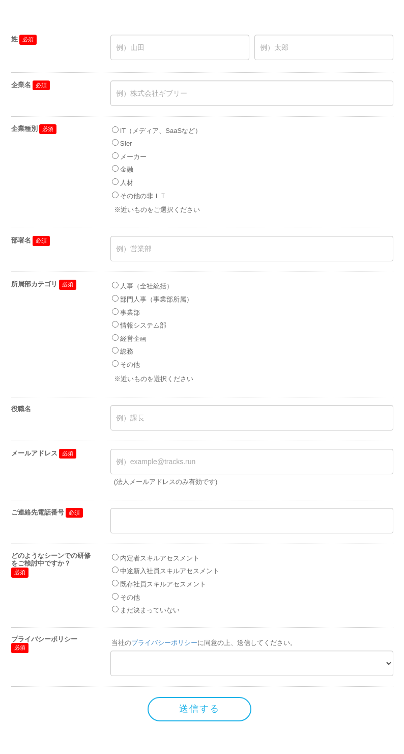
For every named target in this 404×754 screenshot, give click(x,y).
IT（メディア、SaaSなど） (160, 130)
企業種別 (24, 128)
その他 (130, 364)
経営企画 (133, 338)
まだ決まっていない (150, 610)
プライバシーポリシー (44, 639)
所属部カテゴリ (34, 284)
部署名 (21, 240)
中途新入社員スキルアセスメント (169, 571)
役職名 (21, 409)
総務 (126, 351)
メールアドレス (34, 453)
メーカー (133, 156)
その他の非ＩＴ (143, 196)
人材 (126, 182)
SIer (126, 143)
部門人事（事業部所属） (156, 299)
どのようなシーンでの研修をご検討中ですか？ (51, 560)
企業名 (21, 85)
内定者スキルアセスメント (159, 558)
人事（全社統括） (146, 286)
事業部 (130, 312)
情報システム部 (143, 325)
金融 (126, 169)
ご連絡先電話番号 (37, 512)
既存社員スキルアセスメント (163, 584)
